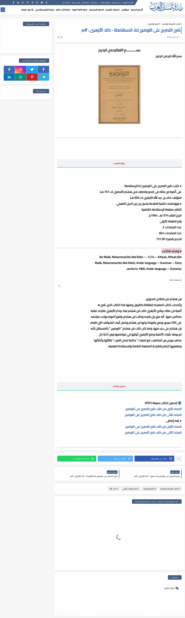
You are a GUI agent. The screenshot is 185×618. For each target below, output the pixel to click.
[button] (154, 459)
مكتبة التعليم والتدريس (44, 10)
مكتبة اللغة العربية (79, 10)
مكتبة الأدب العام (63, 10)
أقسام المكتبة (137, 10)
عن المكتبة (94, 2)
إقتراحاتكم (85, 2)
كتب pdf (113, 488)
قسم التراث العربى (130, 488)
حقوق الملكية (105, 2)
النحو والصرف (153, 24)
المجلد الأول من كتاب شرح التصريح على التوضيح (153, 409)
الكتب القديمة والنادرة (171, 24)
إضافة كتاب (66, 2)
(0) (60, 37)
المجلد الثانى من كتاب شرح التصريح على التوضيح (153, 414)
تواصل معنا (76, 2)
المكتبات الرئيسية (112, 10)
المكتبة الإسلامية (96, 10)
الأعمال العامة (27, 10)
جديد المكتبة (116, 2)
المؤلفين (125, 10)
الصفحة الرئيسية (128, 2)
